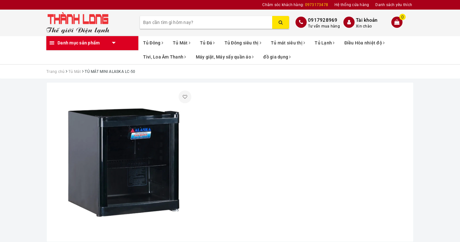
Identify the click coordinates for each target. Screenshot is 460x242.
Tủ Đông (153, 42)
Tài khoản (366, 20)
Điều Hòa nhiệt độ (364, 42)
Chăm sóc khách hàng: (295, 5)
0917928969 (323, 20)
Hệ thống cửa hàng (351, 5)
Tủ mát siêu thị (288, 42)
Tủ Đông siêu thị (243, 42)
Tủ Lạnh (324, 42)
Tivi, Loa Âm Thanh (164, 56)
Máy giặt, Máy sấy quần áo (225, 56)
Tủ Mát (181, 42)
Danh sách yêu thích (393, 5)
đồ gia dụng (277, 56)
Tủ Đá (207, 42)
